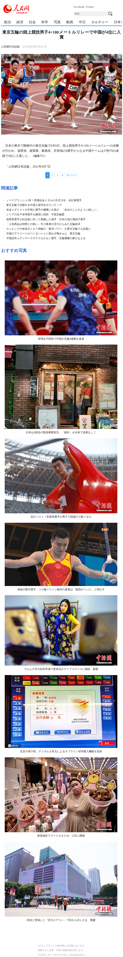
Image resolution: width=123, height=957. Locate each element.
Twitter (90, 6)
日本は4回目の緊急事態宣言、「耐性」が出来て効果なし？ (61, 432)
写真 (57, 22)
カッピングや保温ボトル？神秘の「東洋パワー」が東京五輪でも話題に (48, 228)
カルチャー (99, 22)
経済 (19, 22)
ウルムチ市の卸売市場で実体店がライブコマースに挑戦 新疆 (61, 669)
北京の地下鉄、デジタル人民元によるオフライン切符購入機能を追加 (61, 751)
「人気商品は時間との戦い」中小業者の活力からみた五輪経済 (43, 224)
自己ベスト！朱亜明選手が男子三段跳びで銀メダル (61, 516)
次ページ (71, 175)
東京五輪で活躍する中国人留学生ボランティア (34, 205)
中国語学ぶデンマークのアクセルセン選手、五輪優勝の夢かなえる (46, 238)
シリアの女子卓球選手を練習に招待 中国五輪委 (35, 214)
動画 (69, 22)
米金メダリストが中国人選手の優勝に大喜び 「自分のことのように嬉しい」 (52, 209)
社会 (32, 22)
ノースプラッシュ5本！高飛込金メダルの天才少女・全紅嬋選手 (44, 200)
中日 (82, 22)
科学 (44, 22)
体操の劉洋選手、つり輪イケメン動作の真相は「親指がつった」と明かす (61, 589)
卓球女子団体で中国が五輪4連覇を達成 (61, 338)
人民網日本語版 (10, 46)
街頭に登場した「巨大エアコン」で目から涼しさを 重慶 (61, 920)
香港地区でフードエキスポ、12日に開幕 (61, 835)
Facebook (79, 6)
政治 (7, 22)
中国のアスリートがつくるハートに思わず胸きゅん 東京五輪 (43, 233)
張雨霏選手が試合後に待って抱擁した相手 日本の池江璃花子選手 (46, 219)
